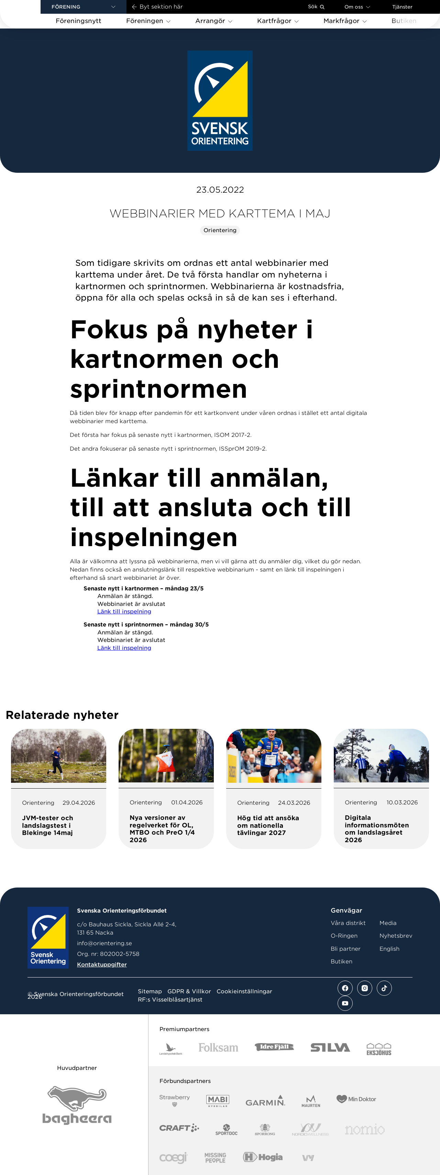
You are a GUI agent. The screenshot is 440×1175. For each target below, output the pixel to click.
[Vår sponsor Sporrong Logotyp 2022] (265, 1129)
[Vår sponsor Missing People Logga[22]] (215, 1158)
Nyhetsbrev (396, 936)
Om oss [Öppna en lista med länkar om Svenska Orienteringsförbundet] (357, 7)
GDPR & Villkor (189, 991)
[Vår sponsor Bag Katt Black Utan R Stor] (77, 1105)
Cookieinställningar (244, 991)
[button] (83, 7)
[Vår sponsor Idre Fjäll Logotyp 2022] (274, 1049)
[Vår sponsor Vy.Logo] (308, 1158)
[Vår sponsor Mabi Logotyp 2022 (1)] (217, 1101)
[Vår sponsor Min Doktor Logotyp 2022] (356, 1101)
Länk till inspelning (124, 611)
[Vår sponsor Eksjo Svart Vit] (379, 1049)
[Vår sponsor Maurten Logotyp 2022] (311, 1101)
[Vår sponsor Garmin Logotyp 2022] (265, 1101)
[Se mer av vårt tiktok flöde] (384, 988)
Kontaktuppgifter (102, 964)
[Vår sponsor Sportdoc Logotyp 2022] (227, 1129)
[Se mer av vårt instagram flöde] (364, 988)
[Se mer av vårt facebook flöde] (345, 988)
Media (388, 923)
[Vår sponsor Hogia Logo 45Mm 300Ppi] (263, 1158)
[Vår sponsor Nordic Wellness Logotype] (310, 1129)
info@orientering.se (104, 943)
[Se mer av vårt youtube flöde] (345, 1003)
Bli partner (346, 949)
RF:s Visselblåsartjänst (170, 999)
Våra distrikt (348, 923)
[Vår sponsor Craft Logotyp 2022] (179, 1129)
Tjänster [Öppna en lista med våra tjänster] (402, 7)
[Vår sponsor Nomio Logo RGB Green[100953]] (365, 1129)
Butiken (341, 961)
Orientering (220, 230)
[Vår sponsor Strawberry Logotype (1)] (175, 1101)
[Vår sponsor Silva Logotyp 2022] (330, 1049)
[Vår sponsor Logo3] (174, 1158)
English (389, 949)
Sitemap (150, 991)
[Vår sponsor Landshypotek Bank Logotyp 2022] (171, 1049)
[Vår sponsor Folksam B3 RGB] (218, 1049)
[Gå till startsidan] (31, 14)
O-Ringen (344, 936)
